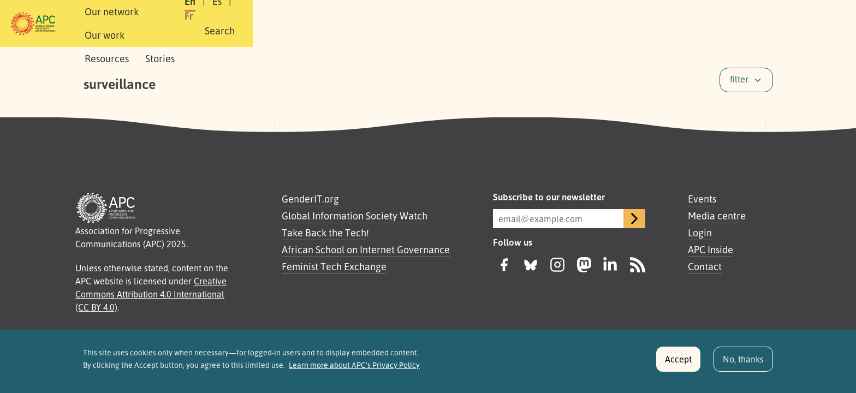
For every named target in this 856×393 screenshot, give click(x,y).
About (165, 23)
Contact (705, 266)
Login (700, 233)
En (631, 23)
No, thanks (743, 361)
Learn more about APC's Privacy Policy (354, 367)
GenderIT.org (310, 199)
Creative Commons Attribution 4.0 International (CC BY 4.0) (151, 294)
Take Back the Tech (324, 233)
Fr (684, 23)
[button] (752, 23)
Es (658, 23)
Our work (285, 23)
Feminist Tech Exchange (334, 266)
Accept (678, 361)
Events (702, 199)
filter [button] (739, 79)
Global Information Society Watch (354, 216)
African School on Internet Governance (366, 249)
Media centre (717, 216)
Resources (343, 23)
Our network (221, 23)
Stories (396, 23)
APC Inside (710, 249)
